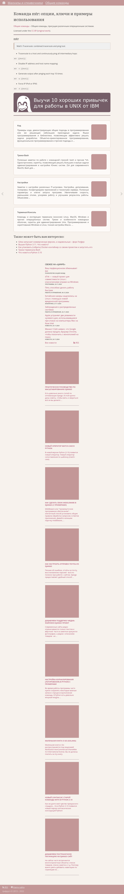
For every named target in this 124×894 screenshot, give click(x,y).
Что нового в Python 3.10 (30, 251)
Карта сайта (17, 886)
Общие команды (57, 3)
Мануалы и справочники (25, 3)
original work (44, 30)
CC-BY (34, 30)
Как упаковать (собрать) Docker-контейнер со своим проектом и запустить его (55, 246)
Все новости (51, 341)
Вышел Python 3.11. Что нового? (33, 243)
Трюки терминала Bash (29, 249)
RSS (76, 341)
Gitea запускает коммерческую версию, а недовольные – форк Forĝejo (51, 241)
